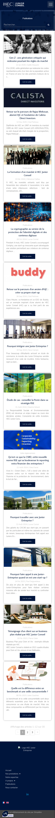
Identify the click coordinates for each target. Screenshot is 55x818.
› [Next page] (37, 732)
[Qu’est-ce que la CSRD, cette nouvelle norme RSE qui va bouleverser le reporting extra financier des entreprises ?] (27, 440)
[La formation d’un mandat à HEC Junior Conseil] (27, 155)
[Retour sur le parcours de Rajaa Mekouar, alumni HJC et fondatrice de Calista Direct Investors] (27, 97)
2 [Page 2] (27, 732)
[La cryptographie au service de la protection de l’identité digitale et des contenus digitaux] (27, 212)
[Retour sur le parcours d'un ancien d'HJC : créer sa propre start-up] (27, 272)
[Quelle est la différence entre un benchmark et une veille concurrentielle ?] (27, 671)
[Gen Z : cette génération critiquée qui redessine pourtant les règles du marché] (27, 44)
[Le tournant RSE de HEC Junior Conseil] (27, 382)
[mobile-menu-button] (50, 4)
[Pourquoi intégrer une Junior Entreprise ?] (27, 329)
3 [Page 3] (32, 732)
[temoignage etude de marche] (27, 614)
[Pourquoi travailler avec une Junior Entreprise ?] (27, 500)
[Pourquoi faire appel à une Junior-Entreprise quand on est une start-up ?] (27, 557)
